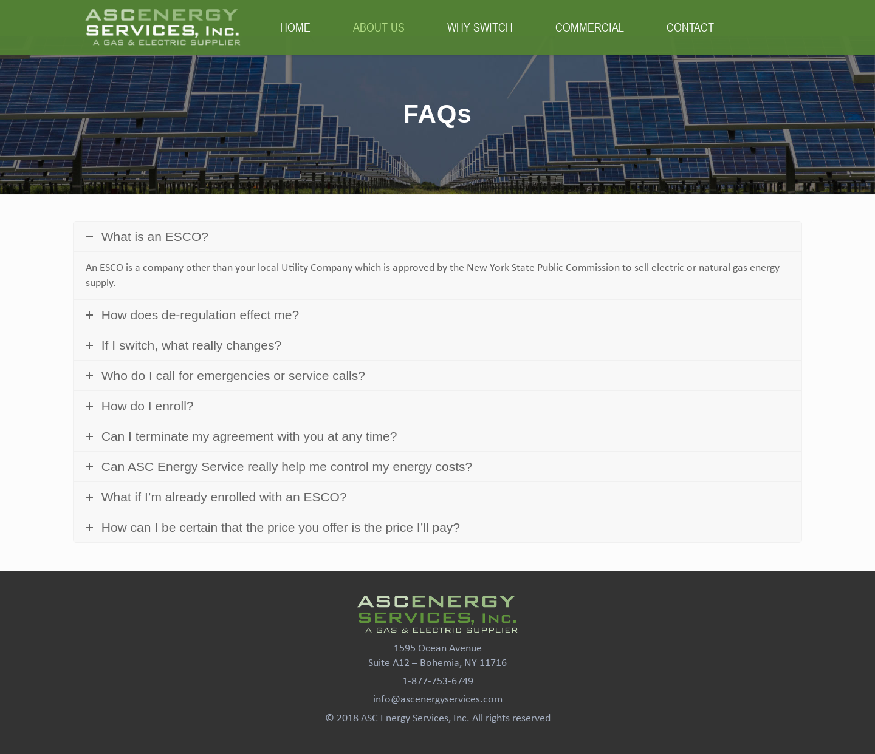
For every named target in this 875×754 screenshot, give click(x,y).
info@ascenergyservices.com (438, 699)
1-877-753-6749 (437, 681)
